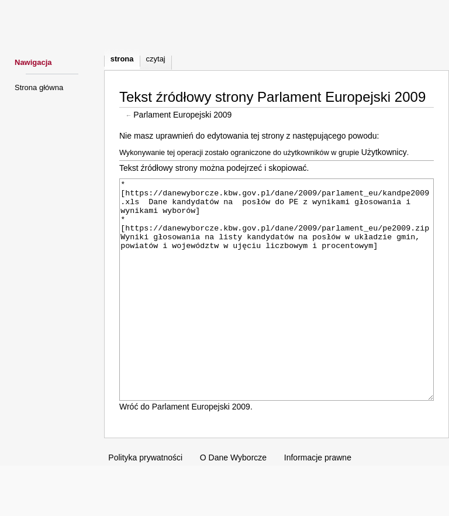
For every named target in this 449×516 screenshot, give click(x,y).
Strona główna (39, 87)
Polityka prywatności (145, 501)
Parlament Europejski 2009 (182, 114)
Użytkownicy (384, 152)
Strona (122, 58)
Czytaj (155, 58)
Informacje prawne (317, 501)
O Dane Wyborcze (233, 501)
